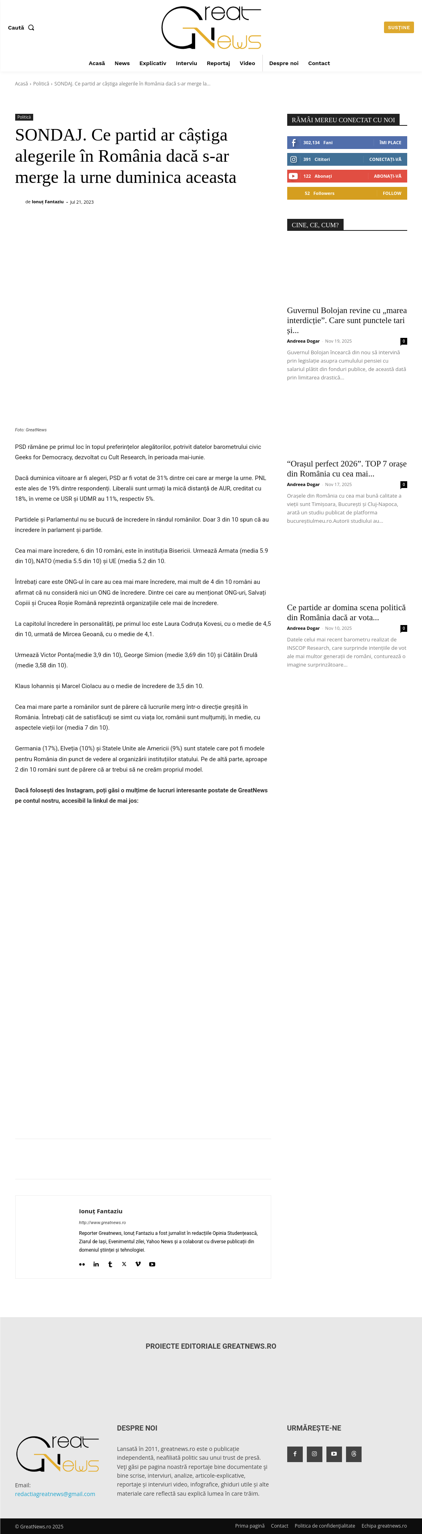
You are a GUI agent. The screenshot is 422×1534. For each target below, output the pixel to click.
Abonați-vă (388, 176)
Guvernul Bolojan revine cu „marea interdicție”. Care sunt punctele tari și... (347, 320)
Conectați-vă (385, 159)
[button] (23, 27)
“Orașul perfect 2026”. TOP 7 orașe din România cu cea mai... (347, 468)
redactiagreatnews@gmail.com (55, 1494)
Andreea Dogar (303, 341)
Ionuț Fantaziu (48, 201)
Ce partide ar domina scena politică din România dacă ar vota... (346, 612)
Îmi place (390, 142)
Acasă (21, 83)
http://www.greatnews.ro (102, 1222)
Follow (392, 193)
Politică (41, 83)
